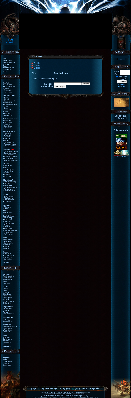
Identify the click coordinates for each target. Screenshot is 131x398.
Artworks (6, 341)
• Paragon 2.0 (8, 140)
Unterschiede (7, 321)
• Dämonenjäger (8, 169)
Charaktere (7, 294)
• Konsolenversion (9, 86)
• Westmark (7, 128)
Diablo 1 (38, 63)
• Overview (7, 221)
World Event (7, 296)
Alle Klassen (7, 166)
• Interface (6, 227)
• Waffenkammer (8, 196)
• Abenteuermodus (9, 144)
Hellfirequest (7, 298)
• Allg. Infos (7, 133)
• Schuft (6, 209)
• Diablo (6, 112)
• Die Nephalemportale (11, 151)
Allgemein (6, 319)
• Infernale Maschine (10, 230)
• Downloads (7, 246)
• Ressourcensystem (10, 187)
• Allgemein (7, 207)
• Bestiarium (7, 113)
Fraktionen (6, 292)
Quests (5, 289)
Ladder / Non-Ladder (10, 326)
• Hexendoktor (8, 171)
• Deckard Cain (8, 110)
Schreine (6, 310)
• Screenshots (8, 243)
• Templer (6, 211)
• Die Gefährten (8, 155)
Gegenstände (7, 308)
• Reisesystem (8, 229)
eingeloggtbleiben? (123, 78)
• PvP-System (8, 234)
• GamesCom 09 (8, 255)
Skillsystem (7, 303)
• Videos (6, 248)
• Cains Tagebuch (9, 101)
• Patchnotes (7, 92)
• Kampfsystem (8, 185)
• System (6, 88)
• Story (5, 106)
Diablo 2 (38, 65)
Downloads (7, 343)
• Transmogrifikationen (10, 160)
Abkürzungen (7, 280)
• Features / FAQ (9, 223)
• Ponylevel (7, 202)
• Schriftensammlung (10, 104)
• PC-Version (7, 85)
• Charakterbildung (9, 182)
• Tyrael (5, 108)
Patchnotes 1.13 (8, 276)
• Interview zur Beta (10, 146)
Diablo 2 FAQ (7, 278)
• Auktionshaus (8, 232)
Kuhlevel (6, 299)
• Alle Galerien (8, 239)
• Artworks (6, 245)
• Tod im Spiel (8, 115)
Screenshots (7, 339)
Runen (5, 312)
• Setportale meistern (10, 153)
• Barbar (6, 167)
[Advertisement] (45, 31)
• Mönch (6, 173)
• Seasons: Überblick (10, 157)
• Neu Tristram (8, 122)
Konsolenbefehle (9, 301)
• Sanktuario (7, 121)
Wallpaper (6, 337)
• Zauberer (6, 175)
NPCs (5, 290)
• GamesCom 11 (8, 259)
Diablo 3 (38, 68)
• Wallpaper (7, 241)
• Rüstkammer (8, 198)
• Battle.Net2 (7, 220)
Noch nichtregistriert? (122, 85)
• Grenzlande (7, 126)
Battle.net (6, 332)
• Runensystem (8, 189)
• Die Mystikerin (8, 142)
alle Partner (121, 157)
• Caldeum (6, 124)
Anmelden (122, 82)
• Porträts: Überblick (10, 158)
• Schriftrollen (7, 103)
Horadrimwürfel (8, 314)
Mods (5, 281)
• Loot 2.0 (6, 139)
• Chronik (6, 99)
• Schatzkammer (8, 200)
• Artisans (6, 225)
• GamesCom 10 (8, 257)
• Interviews (7, 254)
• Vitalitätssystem (9, 191)
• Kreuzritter (7, 137)
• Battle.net (7, 90)
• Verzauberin (7, 212)
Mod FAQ (6, 283)
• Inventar (6, 184)
